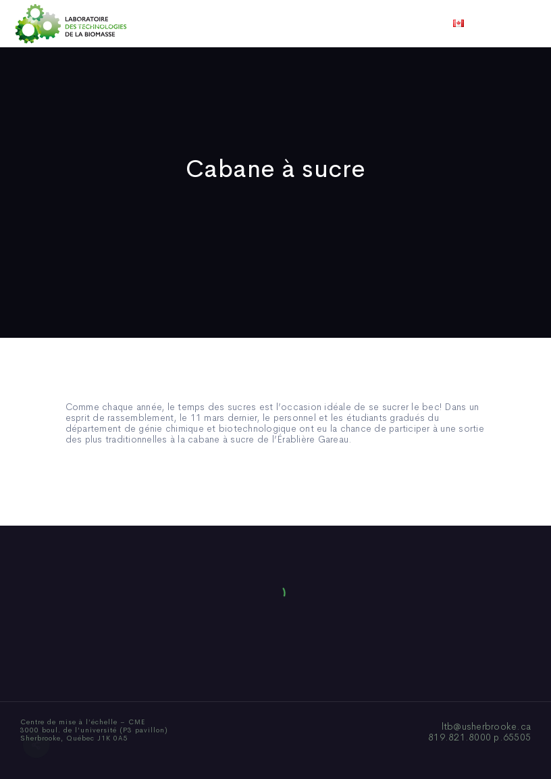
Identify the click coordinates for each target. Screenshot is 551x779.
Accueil (95, 24)
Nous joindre (443, 24)
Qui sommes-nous (170, 24)
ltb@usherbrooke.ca (486, 726)
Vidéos (381, 24)
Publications (256, 24)
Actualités (325, 24)
